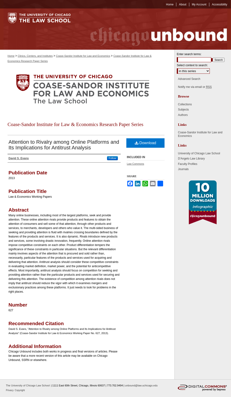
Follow (112, 158)
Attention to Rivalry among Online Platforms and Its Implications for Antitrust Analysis (63, 145)
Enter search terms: (189, 54)
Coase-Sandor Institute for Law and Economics (83, 55)
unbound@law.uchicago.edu (141, 385)
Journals (183, 169)
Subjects (183, 109)
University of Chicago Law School (199, 153)
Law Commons (135, 163)
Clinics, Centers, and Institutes (35, 55)
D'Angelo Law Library (191, 158)
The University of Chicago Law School (28, 385)
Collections (185, 104)
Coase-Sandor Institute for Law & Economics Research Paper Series (75, 124)
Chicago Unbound (154, 29)
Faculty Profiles (187, 164)
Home (11, 55)
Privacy (10, 390)
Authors (183, 115)
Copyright (20, 390)
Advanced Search (189, 79)
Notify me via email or (195, 87)
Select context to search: (192, 65)
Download (145, 143)
